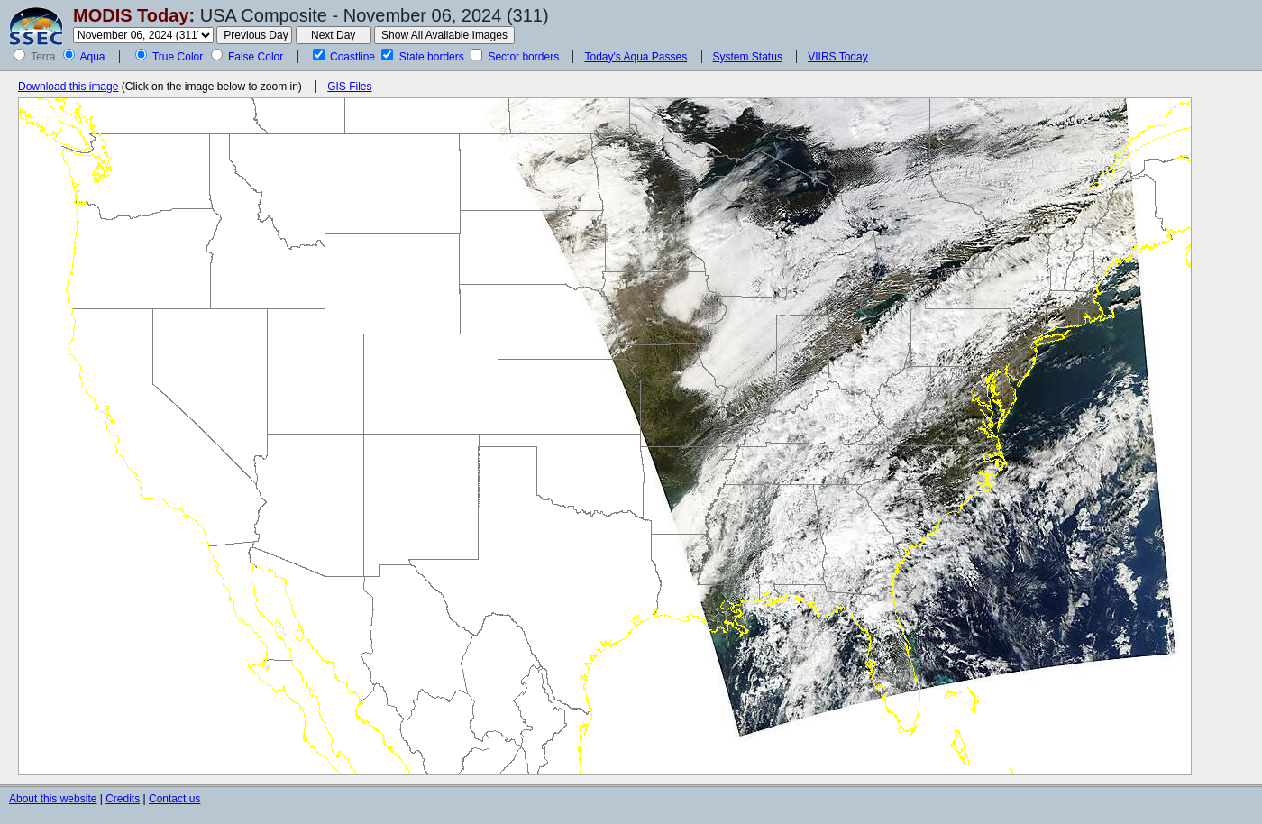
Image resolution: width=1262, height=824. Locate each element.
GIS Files (349, 86)
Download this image (68, 86)
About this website (52, 798)
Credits (122, 798)
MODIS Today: (134, 15)
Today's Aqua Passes (635, 56)
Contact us (174, 798)
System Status (747, 56)
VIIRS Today (837, 56)
